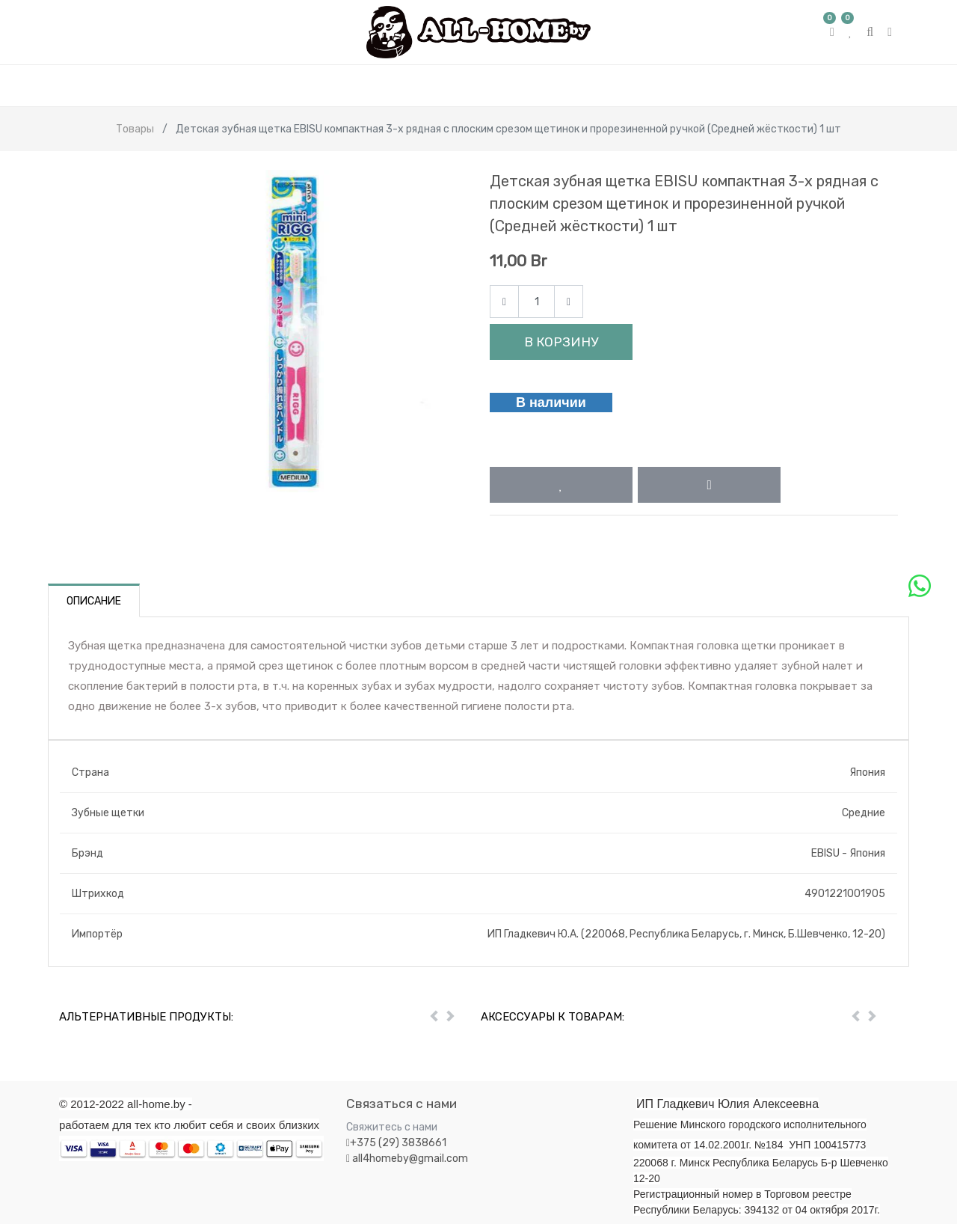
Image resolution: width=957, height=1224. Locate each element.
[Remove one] (504, 302)
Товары (135, 129)
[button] (561, 485)
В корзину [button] (561, 341)
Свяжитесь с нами (391, 1127)
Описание (94, 601)
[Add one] (568, 302)
